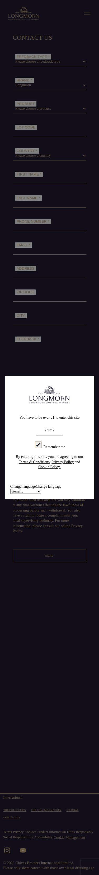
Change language (49, 487)
